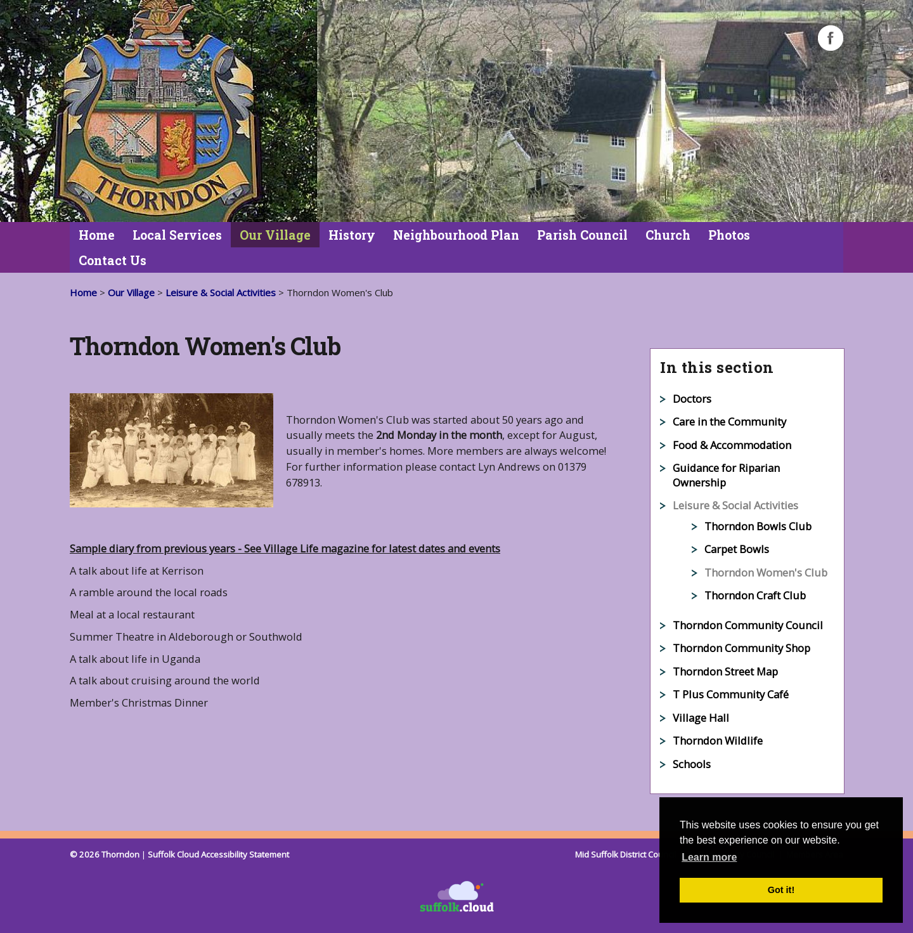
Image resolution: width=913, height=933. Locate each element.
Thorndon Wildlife (718, 740)
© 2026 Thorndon (104, 854)
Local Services (177, 235)
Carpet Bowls (736, 549)
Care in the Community (729, 421)
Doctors (692, 398)
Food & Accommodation (732, 445)
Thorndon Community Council (748, 625)
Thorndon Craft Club (755, 595)
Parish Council (582, 235)
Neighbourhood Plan (456, 235)
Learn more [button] (709, 857)
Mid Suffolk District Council (626, 854)
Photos (729, 235)
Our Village (275, 235)
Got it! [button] (781, 890)
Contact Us (112, 260)
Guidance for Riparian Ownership (726, 475)
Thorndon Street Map (725, 671)
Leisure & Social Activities (220, 292)
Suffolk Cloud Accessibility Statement (218, 854)
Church (667, 235)
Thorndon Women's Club (765, 572)
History (351, 235)
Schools (692, 764)
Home (97, 235)
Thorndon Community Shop (741, 648)
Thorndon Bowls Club (758, 526)
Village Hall (701, 717)
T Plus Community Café (731, 694)
